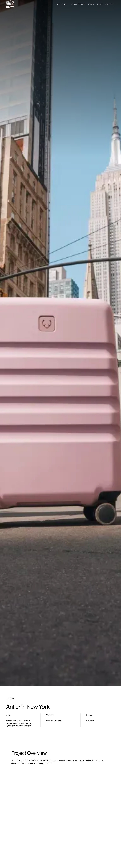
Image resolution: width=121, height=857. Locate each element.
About (91, 4)
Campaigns (62, 4)
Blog (99, 4)
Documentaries (77, 4)
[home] (10, 4)
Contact (109, 4)
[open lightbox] (60, 810)
